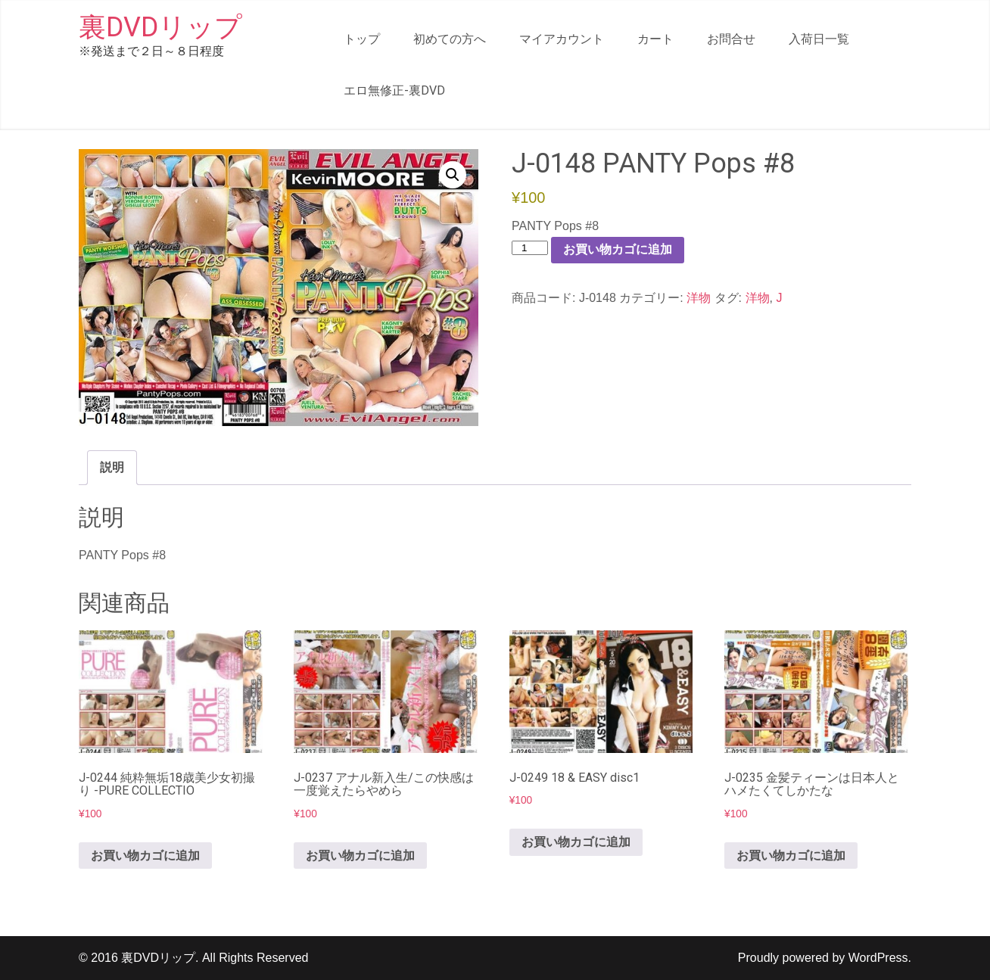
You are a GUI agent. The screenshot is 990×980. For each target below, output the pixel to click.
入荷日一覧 (819, 39)
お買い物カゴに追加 (617, 249)
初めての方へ (449, 39)
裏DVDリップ (160, 27)
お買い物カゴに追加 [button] (145, 855)
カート (655, 39)
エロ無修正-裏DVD (394, 90)
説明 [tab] (112, 467)
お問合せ (731, 39)
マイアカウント (561, 39)
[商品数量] (530, 248)
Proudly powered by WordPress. (824, 957)
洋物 (698, 297)
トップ (362, 39)
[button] (452, 174)
